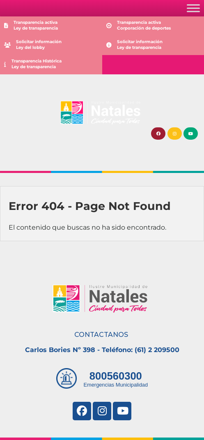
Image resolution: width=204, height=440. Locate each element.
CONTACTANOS (101, 335)
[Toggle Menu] (193, 8)
